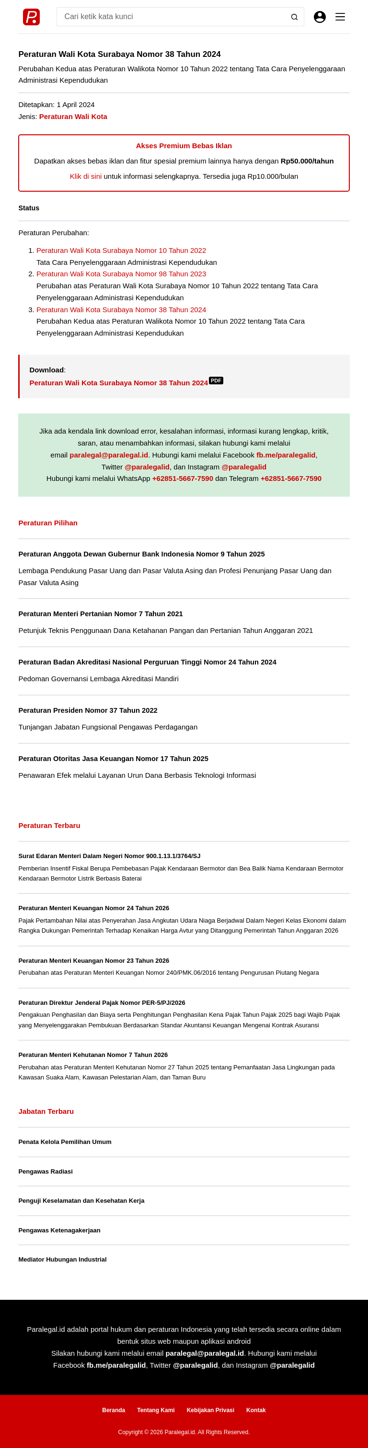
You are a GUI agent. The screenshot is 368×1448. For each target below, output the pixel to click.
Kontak (256, 1410)
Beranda (113, 1410)
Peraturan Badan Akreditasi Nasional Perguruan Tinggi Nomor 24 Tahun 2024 (147, 662)
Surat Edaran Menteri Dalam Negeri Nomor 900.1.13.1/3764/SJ (109, 856)
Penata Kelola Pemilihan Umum (64, 1141)
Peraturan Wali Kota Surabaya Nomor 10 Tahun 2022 (121, 250)
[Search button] (294, 16)
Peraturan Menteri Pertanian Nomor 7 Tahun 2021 (100, 614)
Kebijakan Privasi (210, 1410)
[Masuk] (320, 17)
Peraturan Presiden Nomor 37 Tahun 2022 (87, 710)
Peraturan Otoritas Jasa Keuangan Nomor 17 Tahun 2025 (113, 758)
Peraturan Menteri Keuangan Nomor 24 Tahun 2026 (93, 908)
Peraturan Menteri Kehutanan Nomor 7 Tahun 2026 (93, 1054)
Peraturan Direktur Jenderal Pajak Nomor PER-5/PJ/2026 (101, 1002)
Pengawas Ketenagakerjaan (59, 1230)
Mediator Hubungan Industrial (62, 1259)
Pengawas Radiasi (45, 1171)
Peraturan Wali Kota (73, 116)
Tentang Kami (155, 1410)
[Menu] (340, 17)
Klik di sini (86, 176)
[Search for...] (171, 16)
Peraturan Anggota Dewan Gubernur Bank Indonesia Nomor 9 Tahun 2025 (141, 554)
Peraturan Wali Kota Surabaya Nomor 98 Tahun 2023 (121, 274)
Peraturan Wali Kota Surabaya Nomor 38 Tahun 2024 (121, 309)
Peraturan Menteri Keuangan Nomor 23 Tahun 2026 (93, 960)
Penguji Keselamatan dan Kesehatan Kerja (81, 1200)
